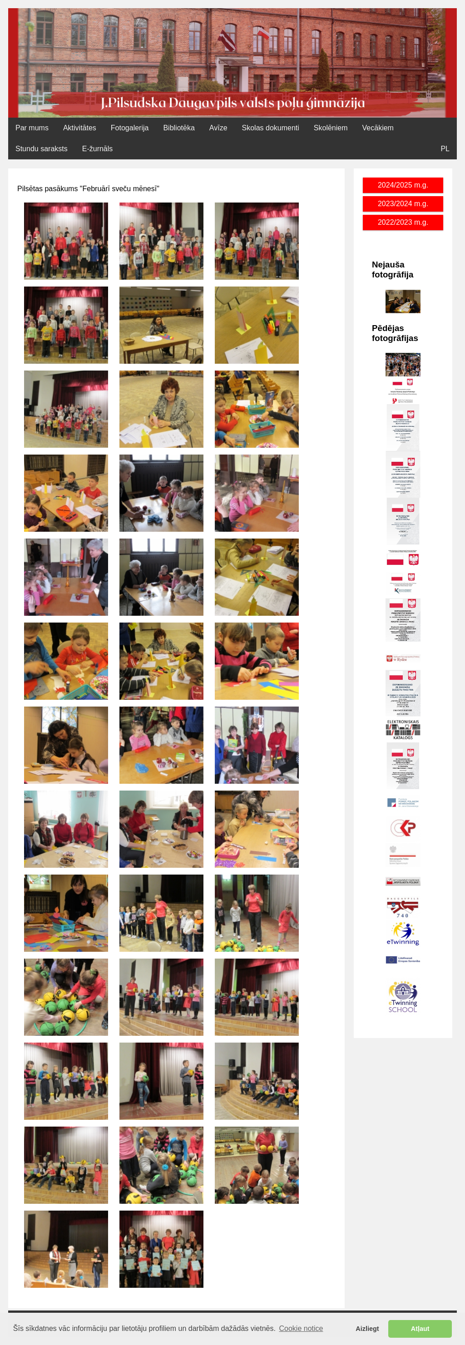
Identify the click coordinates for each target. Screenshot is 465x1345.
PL (445, 149)
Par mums (32, 128)
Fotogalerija (130, 128)
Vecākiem (378, 128)
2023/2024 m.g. (403, 204)
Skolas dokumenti (270, 128)
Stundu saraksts (41, 149)
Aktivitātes (79, 128)
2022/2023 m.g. (403, 222)
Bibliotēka (178, 128)
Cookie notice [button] (301, 1328)
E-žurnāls (97, 149)
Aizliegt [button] (367, 1328)
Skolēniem (331, 128)
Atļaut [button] (420, 1328)
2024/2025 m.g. (403, 185)
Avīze (218, 128)
